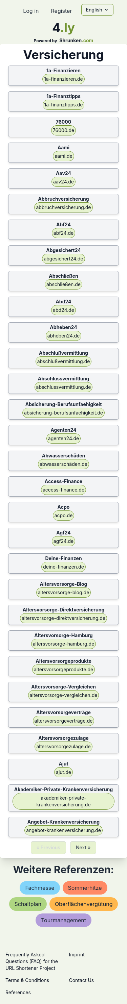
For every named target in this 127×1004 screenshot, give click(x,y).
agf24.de (63, 541)
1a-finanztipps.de (63, 104)
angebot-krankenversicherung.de (63, 830)
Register (61, 10)
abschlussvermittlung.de (63, 387)
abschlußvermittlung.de (63, 361)
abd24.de (63, 310)
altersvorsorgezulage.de (63, 746)
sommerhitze (85, 887)
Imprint (77, 954)
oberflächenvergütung (84, 904)
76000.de (63, 130)
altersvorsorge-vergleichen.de (64, 695)
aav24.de (63, 181)
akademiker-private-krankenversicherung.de (63, 801)
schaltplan (28, 904)
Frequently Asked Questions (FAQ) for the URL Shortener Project (31, 961)
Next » (83, 847)
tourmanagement (63, 920)
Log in (31, 10)
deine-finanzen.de (63, 567)
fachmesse (39, 887)
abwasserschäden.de (63, 464)
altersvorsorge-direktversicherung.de (63, 618)
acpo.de (64, 515)
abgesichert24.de (63, 258)
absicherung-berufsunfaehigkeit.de (63, 413)
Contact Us (81, 980)
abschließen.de (63, 284)
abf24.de (63, 233)
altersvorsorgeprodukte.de (63, 669)
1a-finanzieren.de (63, 79)
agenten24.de (63, 438)
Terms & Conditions (27, 980)
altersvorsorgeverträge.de (64, 721)
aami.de (63, 156)
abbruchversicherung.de (63, 207)
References (18, 992)
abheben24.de (63, 335)
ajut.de (63, 772)
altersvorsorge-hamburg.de (63, 644)
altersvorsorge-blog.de (63, 592)
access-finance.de (63, 490)
